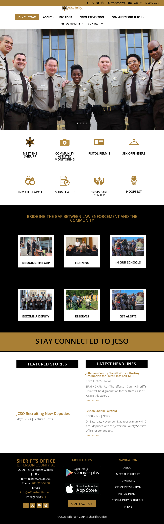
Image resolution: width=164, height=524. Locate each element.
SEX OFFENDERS (133, 153)
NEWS (128, 506)
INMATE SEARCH (30, 192)
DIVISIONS (65, 27)
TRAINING (82, 263)
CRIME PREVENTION (92, 27)
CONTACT (94, 33)
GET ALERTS (128, 316)
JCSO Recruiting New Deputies (43, 413)
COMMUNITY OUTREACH (126, 27)
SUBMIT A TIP (64, 192)
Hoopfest (134, 192)
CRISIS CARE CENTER (99, 193)
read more (92, 400)
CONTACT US (82, 504)
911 (43, 497)
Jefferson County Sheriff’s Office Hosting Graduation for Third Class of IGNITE (112, 374)
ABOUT (47, 27)
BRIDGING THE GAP (36, 263)
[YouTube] (98, 4)
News (107, 381)
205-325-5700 (41, 483)
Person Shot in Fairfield (101, 411)
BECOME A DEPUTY (36, 316)
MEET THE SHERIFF (30, 154)
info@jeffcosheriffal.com (36, 492)
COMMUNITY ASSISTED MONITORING (65, 156)
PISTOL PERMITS (70, 33)
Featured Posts (43, 419)
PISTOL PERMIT (99, 153)
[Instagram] (103, 4)
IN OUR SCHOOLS (128, 262)
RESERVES (82, 316)
